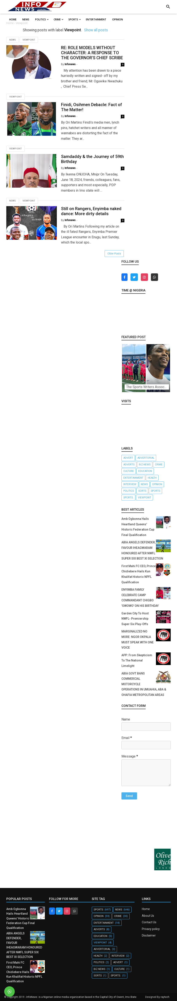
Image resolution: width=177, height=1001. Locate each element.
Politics (128, 490)
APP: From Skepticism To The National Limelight (136, 660)
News (12, 39)
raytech (165, 997)
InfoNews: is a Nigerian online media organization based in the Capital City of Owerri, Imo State (81, 997)
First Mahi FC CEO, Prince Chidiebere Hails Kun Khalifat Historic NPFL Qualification (24, 972)
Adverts (128, 464)
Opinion (157, 484)
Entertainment (133, 477)
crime (158, 464)
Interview (129, 484)
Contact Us (149, 922)
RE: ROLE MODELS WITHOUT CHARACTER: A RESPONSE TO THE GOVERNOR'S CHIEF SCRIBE (92, 52)
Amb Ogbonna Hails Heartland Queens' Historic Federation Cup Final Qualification (20, 918)
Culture (128, 471)
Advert (128, 457)
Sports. (128, 497)
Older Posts (114, 253)
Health (152, 477)
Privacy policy (151, 929)
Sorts (142, 490)
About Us (148, 915)
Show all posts (96, 30)
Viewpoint (29, 39)
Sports (155, 490)
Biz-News (144, 464)
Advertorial (145, 457)
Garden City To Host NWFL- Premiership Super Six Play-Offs (135, 619)
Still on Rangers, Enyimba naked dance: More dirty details (91, 211)
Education (145, 471)
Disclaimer (149, 935)
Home (146, 909)
